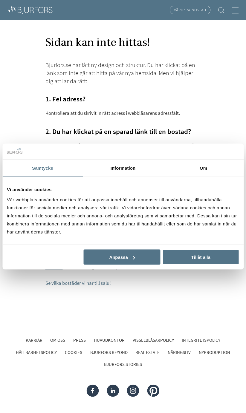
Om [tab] (203, 167)
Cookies (73, 352)
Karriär (34, 340)
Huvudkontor (109, 340)
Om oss (57, 340)
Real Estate (147, 352)
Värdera (190, 10)
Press (79, 340)
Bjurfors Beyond (109, 352)
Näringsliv (179, 352)
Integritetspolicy (201, 340)
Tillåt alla (200, 257)
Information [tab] (123, 167)
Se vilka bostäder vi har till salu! (78, 283)
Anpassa (122, 257)
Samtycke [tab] (42, 167)
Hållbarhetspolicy (36, 352)
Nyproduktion (214, 352)
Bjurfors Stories (123, 364)
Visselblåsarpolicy (153, 340)
